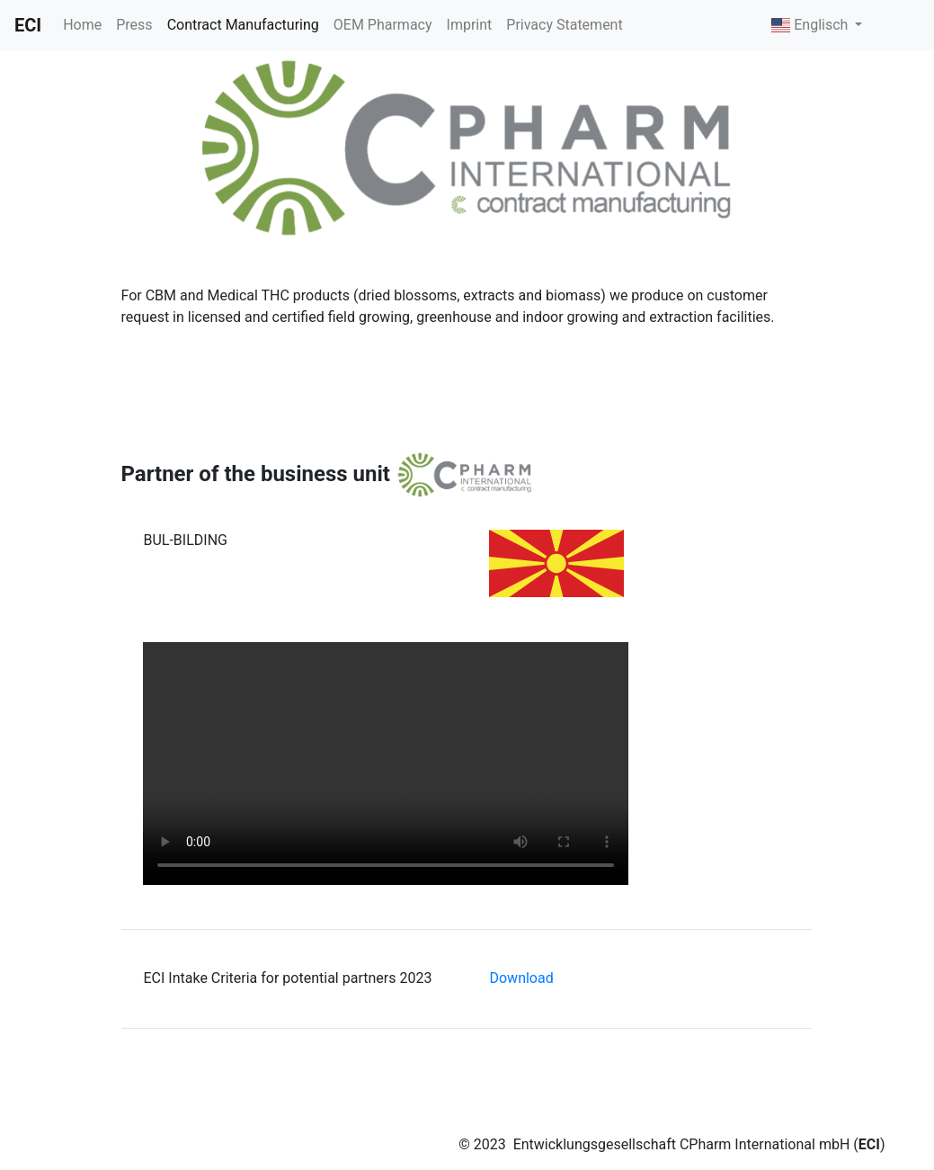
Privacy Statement (564, 24)
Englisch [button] (811, 24)
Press (134, 24)
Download (521, 978)
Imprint (470, 24)
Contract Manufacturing (243, 24)
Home (82, 24)
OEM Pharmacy (383, 24)
